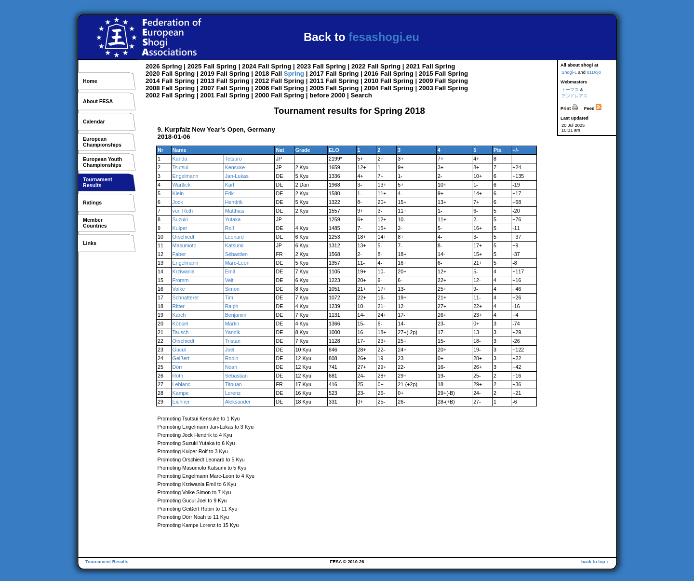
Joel (230, 349)
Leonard (234, 237)
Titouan (233, 384)
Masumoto (185, 245)
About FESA (98, 101)
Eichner (181, 402)
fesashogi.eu (383, 36)
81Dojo (594, 72)
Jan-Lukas (237, 176)
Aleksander (238, 402)
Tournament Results (107, 561)
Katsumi (234, 245)
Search (361, 95)
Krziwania (184, 271)
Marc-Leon (237, 263)
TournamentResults (97, 182)
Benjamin (235, 315)
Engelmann (186, 176)
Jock (178, 202)
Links (89, 243)
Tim (229, 297)
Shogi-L (569, 72)
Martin (232, 323)
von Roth (183, 211)
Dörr (178, 367)
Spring (171, 66)
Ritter (179, 306)
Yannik (232, 332)
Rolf (229, 228)
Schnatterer (186, 297)
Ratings (92, 202)
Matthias (234, 211)
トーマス (570, 89)
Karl (229, 185)
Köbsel (180, 323)
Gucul (179, 349)
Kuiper (180, 228)
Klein (178, 193)
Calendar (94, 121)
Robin (232, 358)
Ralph (232, 306)
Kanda (180, 159)
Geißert (181, 358)
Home (90, 81)
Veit (229, 280)
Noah (231, 367)
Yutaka (233, 219)
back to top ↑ (595, 561)
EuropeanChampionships (102, 142)
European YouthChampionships (102, 162)
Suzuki (180, 219)
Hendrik (234, 202)
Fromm (181, 280)
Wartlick (182, 185)
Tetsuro (233, 159)
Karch (179, 315)
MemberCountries (95, 223)
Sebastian (236, 375)
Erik (229, 193)
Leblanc (181, 384)
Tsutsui (180, 167)
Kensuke (235, 167)
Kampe (181, 393)
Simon (232, 289)
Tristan (232, 341)
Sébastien (236, 254)
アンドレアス (574, 96)
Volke (179, 289)
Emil (230, 271)
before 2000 (327, 95)
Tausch (181, 332)
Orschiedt (184, 237)
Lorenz (233, 393)
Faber (179, 254)
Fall (208, 66)
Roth (178, 375)
